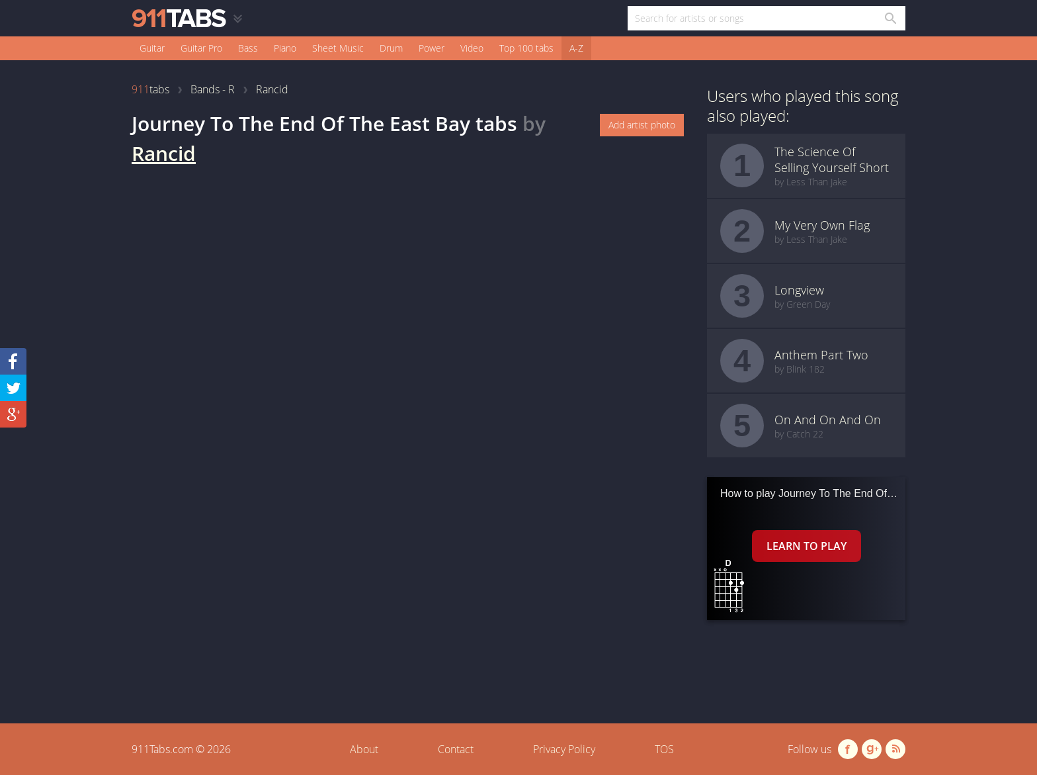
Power (431, 48)
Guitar (152, 48)
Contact (456, 749)
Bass (248, 48)
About (364, 749)
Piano (285, 48)
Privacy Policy (564, 749)
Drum (391, 48)
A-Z (576, 48)
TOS (664, 749)
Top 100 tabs (526, 48)
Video (471, 48)
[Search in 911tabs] (890, 18)
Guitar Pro (201, 48)
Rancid (164, 153)
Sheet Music (338, 48)
